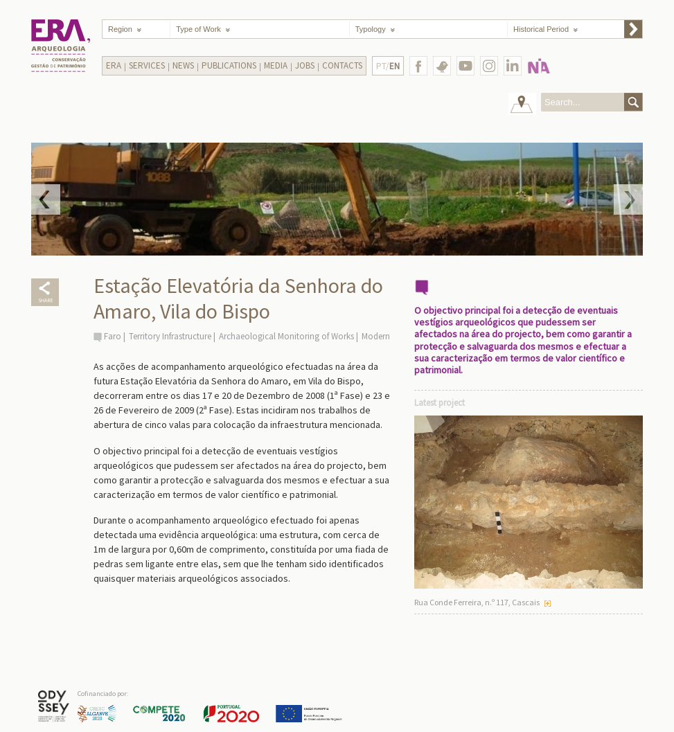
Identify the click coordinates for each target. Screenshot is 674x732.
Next (628, 199)
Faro (112, 336)
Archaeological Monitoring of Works (286, 336)
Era (113, 65)
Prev (45, 199)
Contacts (342, 65)
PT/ (388, 66)
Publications (229, 65)
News (183, 65)
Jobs (304, 65)
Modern (376, 336)
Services (147, 65)
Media (275, 65)
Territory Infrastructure (170, 336)
